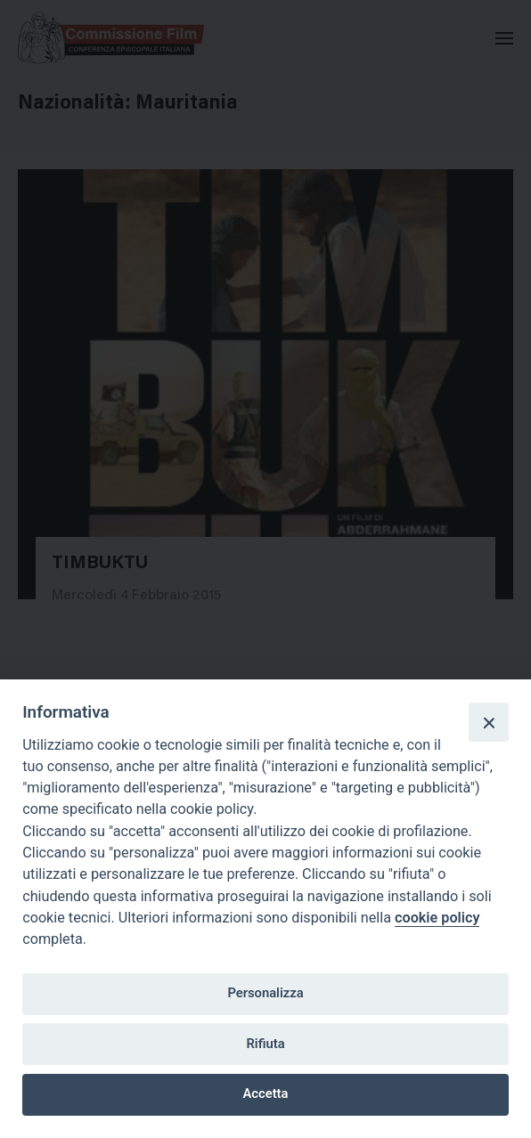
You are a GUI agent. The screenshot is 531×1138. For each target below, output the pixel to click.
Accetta (266, 1093)
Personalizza (265, 993)
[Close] (488, 722)
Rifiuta (265, 1044)
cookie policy (437, 917)
